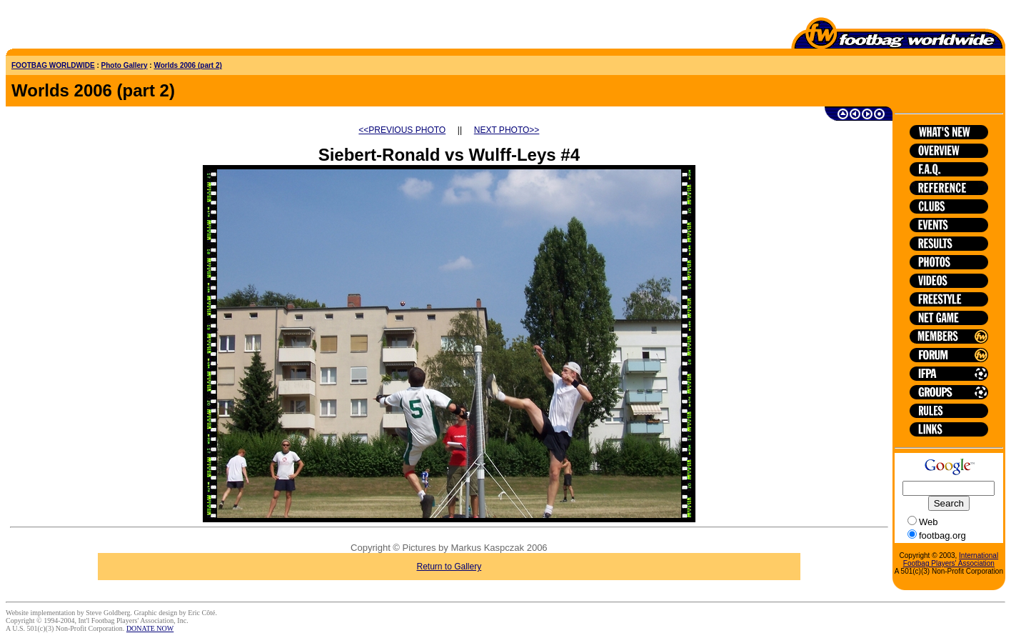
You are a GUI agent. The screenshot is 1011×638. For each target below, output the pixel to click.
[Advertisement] (89, 27)
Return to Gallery (448, 567)
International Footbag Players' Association (950, 559)
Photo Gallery (124, 65)
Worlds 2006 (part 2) (187, 65)
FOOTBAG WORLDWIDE (53, 65)
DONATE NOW (149, 628)
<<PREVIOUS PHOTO (402, 130)
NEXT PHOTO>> (507, 130)
